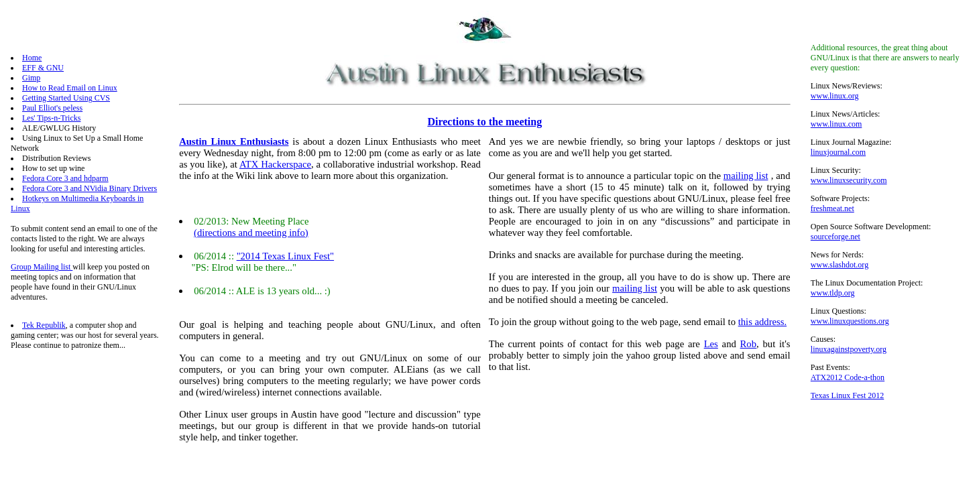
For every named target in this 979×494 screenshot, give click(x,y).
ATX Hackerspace (275, 164)
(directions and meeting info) (251, 232)
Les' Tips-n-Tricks (51, 118)
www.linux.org (835, 96)
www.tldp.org (833, 293)
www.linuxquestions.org (850, 321)
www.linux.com (836, 124)
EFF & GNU (43, 67)
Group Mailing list (41, 266)
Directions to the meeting (484, 121)
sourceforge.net (835, 236)
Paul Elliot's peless (52, 108)
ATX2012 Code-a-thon (847, 377)
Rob (748, 343)
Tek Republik (44, 325)
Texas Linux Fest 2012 (847, 395)
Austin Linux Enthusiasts (233, 141)
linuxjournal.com (838, 152)
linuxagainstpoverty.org (848, 349)
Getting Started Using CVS (66, 98)
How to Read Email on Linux (69, 87)
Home (32, 57)
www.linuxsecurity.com (849, 180)
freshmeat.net (832, 208)
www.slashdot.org (839, 264)
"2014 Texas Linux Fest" (285, 256)
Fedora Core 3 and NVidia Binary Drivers (89, 188)
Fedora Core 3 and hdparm (65, 178)
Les (711, 343)
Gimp (31, 77)
